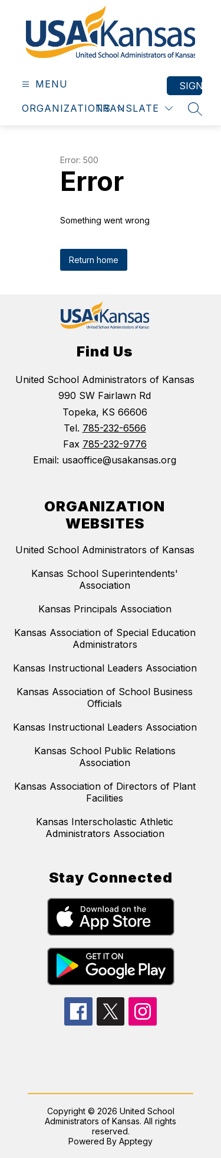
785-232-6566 (114, 428)
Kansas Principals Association (104, 609)
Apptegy (136, 1141)
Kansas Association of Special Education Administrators (105, 638)
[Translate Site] (134, 108)
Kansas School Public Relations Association (105, 756)
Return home (93, 260)
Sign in (190, 86)
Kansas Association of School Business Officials (105, 697)
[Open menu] (43, 84)
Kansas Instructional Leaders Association (105, 668)
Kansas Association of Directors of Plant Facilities (105, 792)
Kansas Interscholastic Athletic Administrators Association (104, 827)
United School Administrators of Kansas (104, 550)
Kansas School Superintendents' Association (104, 579)
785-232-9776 (115, 444)
